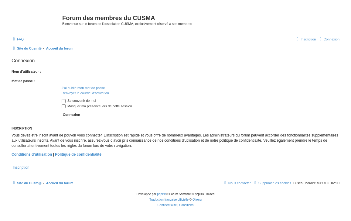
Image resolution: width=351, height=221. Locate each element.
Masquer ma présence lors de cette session (97, 106)
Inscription (21, 167)
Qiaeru (197, 199)
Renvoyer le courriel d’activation (85, 93)
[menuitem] (18, 39)
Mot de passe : (23, 81)
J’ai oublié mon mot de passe (83, 88)
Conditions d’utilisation (32, 154)
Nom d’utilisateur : (26, 71)
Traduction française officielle (169, 199)
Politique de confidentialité (78, 154)
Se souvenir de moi (79, 100)
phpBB (161, 194)
